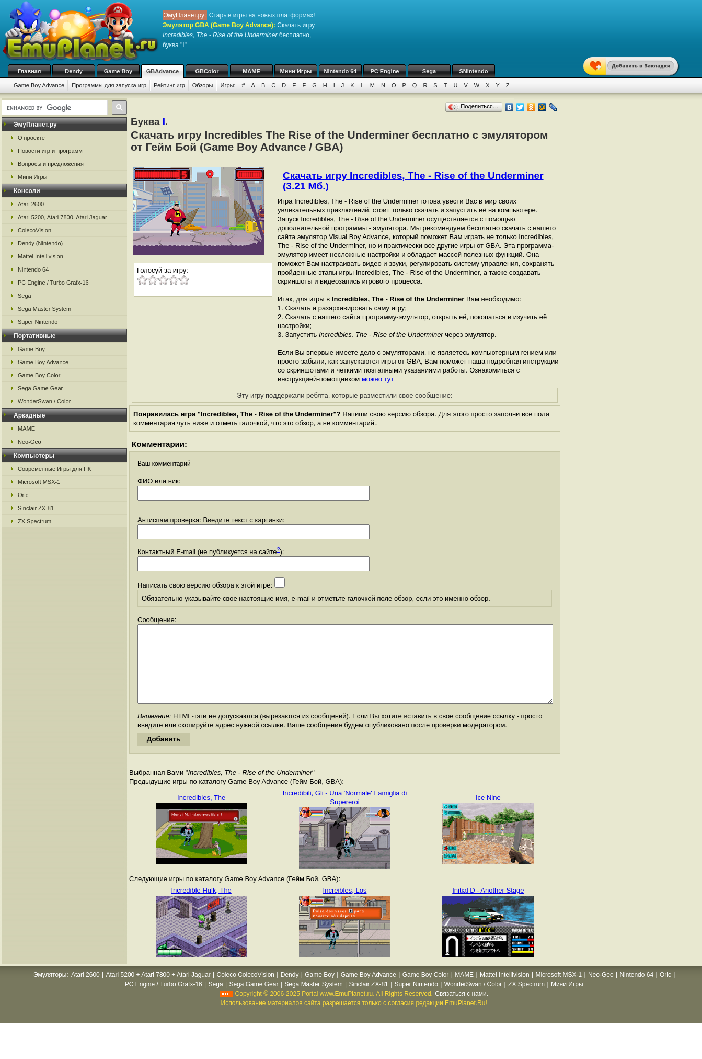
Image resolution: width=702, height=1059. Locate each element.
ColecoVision (34, 230)
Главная (29, 71)
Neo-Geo (29, 441)
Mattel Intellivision (40, 256)
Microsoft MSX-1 (39, 482)
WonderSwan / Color (44, 401)
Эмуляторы (49, 990)
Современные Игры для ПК (54, 469)
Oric (23, 495)
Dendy (74, 71)
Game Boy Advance (39, 85)
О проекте (31, 137)
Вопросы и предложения (51, 164)
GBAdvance (162, 71)
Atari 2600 (31, 204)
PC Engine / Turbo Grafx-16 (53, 282)
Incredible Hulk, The (201, 906)
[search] (53, 107)
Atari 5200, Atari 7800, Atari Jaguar (62, 217)
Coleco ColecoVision (245, 990)
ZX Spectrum (34, 521)
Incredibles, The (201, 813)
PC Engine (384, 71)
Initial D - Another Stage (488, 906)
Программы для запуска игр (109, 85)
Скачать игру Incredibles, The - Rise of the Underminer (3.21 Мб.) (413, 180)
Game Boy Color (39, 375)
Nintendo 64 (340, 71)
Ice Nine (488, 813)
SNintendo (473, 71)
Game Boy (118, 71)
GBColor (206, 71)
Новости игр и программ (50, 151)
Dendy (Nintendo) (40, 243)
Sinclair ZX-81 (36, 508)
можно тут (378, 379)
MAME (251, 71)
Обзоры (202, 85)
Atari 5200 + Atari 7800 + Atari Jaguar (158, 990)
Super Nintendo (37, 322)
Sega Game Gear (40, 388)
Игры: (227, 85)
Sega (429, 71)
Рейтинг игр (169, 85)
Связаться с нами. (461, 1009)
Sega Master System (44, 309)
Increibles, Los (345, 906)
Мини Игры (296, 71)
